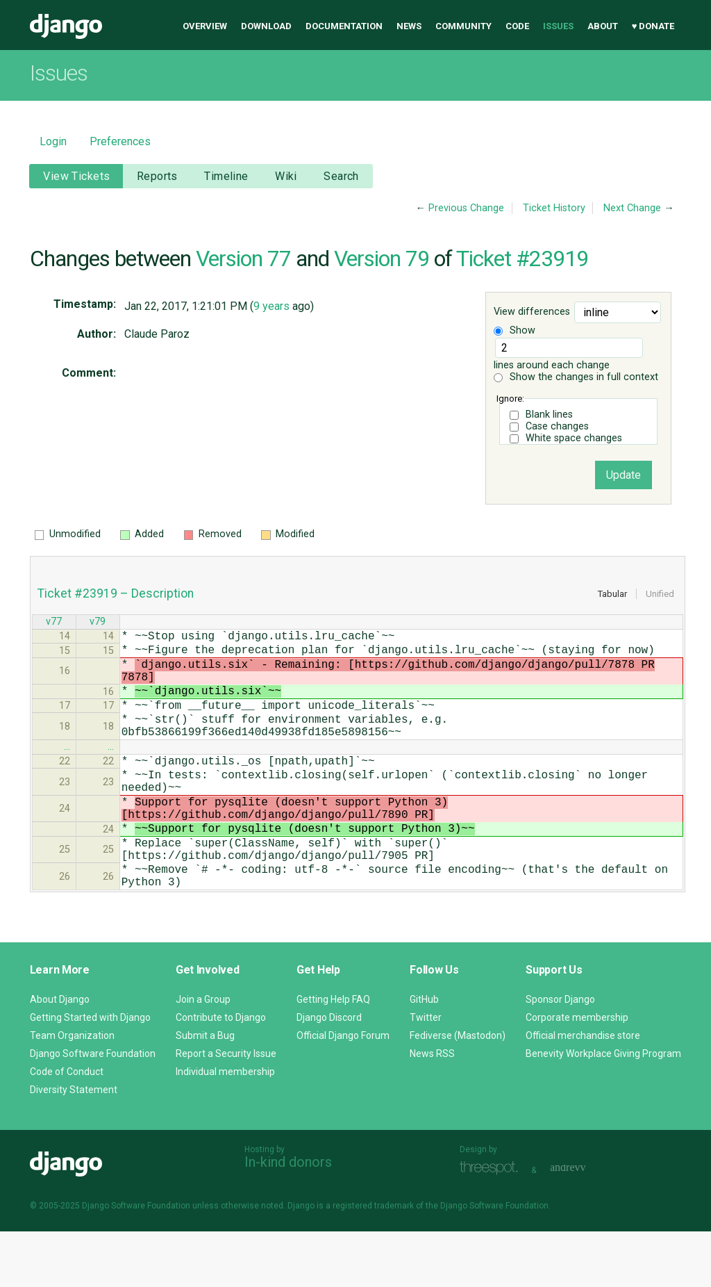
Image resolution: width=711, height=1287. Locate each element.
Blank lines (549, 414)
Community (463, 26)
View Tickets (76, 176)
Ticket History (554, 208)
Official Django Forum (343, 1091)
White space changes (574, 438)
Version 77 (243, 258)
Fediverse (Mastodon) (457, 1091)
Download (266, 26)
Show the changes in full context (576, 377)
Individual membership (225, 1127)
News (408, 26)
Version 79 (381, 258)
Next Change (632, 208)
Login (53, 141)
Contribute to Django (221, 1073)
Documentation (344, 26)
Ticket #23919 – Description (115, 593)
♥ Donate (653, 26)
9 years (271, 306)
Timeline (226, 176)
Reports (157, 176)
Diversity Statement (73, 1145)
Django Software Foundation (93, 1109)
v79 (98, 623)
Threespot (492, 1224)
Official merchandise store (583, 1091)
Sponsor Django (560, 1054)
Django (66, 26)
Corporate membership (577, 1073)
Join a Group (203, 1054)
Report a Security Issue (226, 1109)
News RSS (432, 1109)
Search (341, 176)
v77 (54, 623)
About (602, 26)
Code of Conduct (66, 1127)
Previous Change (466, 208)
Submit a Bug (205, 1091)
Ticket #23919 (522, 258)
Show (514, 330)
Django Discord (329, 1073)
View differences (532, 312)
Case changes (557, 426)
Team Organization (72, 1091)
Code (517, 26)
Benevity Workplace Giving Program (603, 1109)
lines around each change (568, 354)
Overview (205, 26)
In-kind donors (288, 1217)
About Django (60, 1054)
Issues (558, 26)
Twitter (426, 1073)
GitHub (424, 1054)
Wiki (286, 176)
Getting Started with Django (90, 1073)
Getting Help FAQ (333, 1054)
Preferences (120, 141)
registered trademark (373, 1261)
